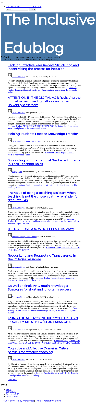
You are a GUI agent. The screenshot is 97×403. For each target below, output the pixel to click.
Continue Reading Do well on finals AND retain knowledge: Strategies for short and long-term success (44, 310)
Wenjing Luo (17, 172)
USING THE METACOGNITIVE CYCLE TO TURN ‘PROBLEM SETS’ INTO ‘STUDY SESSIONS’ (43, 320)
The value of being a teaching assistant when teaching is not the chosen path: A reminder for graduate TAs (43, 196)
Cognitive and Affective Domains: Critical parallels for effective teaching (38, 350)
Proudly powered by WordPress (17, 401)
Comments (12, 394)
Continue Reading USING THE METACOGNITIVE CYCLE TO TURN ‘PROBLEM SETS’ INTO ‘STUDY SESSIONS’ (44, 342)
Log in (8, 390)
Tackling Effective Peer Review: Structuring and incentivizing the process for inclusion (43, 67)
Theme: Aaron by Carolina (48, 401)
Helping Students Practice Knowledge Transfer (43, 134)
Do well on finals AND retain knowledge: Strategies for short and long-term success (39, 287)
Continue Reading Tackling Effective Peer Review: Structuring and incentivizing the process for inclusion (43, 90)
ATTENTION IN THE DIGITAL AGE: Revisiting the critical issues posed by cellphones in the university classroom (44, 101)
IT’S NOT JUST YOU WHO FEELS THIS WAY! (41, 229)
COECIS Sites (12, 396)
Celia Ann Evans (18, 76)
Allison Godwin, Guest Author (24, 237)
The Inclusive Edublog (24, 6)
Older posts (12, 380)
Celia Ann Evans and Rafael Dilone (26, 141)
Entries (11, 392)
